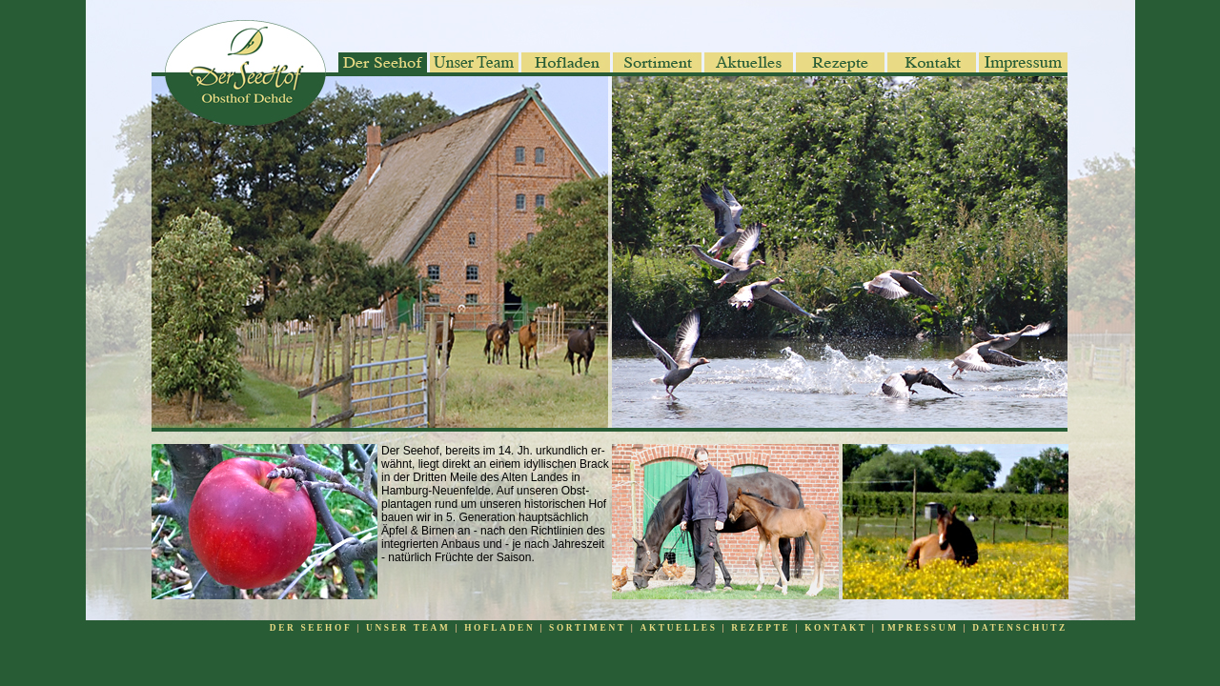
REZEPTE (760, 628)
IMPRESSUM (923, 628)
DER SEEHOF (311, 628)
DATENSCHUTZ (1020, 628)
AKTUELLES (679, 628)
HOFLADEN (499, 628)
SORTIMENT (587, 628)
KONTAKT (833, 628)
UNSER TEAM (408, 628)
